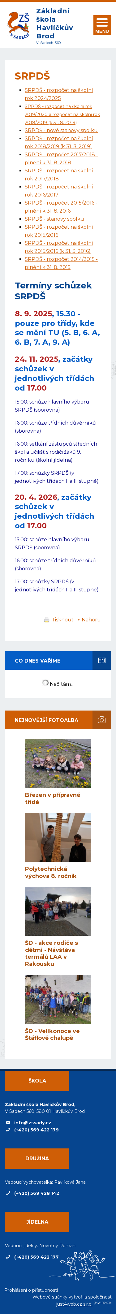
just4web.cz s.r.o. (74, 1304)
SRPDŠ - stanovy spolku (54, 219)
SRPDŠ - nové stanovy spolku (61, 130)
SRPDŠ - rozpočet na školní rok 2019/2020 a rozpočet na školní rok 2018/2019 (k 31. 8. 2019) (62, 114)
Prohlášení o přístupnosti (31, 1290)
